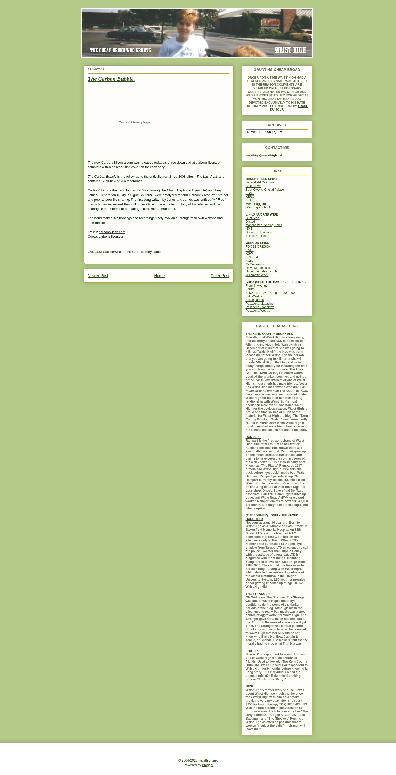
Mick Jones (134, 252)
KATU (250, 250)
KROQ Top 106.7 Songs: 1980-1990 (270, 293)
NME (249, 229)
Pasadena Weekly (258, 310)
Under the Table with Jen (262, 271)
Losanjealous (255, 300)
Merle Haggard (256, 204)
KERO (250, 196)
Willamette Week (257, 275)
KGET (250, 200)
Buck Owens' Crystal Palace (265, 189)
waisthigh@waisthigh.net (264, 155)
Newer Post (98, 276)
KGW (249, 253)
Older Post (220, 276)
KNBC (250, 289)
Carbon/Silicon (114, 252)
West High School (258, 207)
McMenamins (255, 264)
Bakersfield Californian (261, 182)
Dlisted (250, 221)
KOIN (249, 261)
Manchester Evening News (264, 225)
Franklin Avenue (257, 286)
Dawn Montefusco (258, 268)
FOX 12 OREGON (258, 246)
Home (159, 276)
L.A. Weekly (254, 296)
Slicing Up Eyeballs (259, 232)
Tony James (153, 252)
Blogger (207, 765)
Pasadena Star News (260, 307)
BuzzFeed (253, 218)
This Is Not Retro (257, 236)
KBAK (250, 193)
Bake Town (253, 186)
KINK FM (252, 257)
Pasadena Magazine (260, 303)
